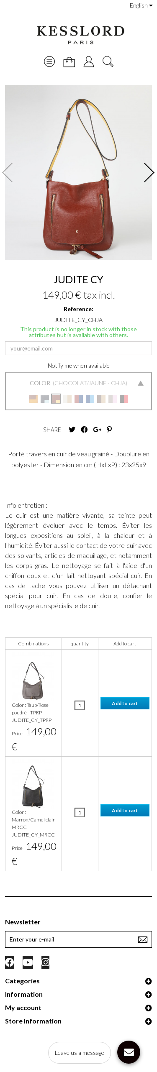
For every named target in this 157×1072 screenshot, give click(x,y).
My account (23, 1007)
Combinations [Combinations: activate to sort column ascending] (33, 643)
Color (40, 382)
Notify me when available (79, 365)
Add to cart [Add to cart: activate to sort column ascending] (124, 643)
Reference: (78, 308)
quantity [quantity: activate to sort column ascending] (80, 643)
